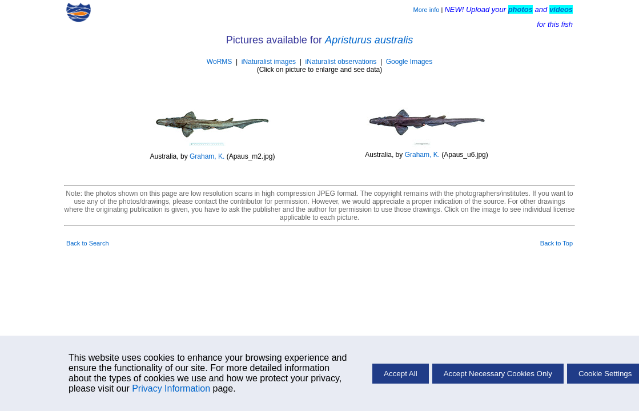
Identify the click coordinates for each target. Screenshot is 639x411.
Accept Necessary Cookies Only (498, 373)
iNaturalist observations (341, 62)
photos (520, 9)
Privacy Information (171, 388)
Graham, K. (207, 156)
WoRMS (219, 62)
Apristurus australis (369, 40)
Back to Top (556, 243)
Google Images (409, 62)
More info (426, 9)
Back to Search (87, 243)
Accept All (400, 373)
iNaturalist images (269, 62)
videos (561, 9)
